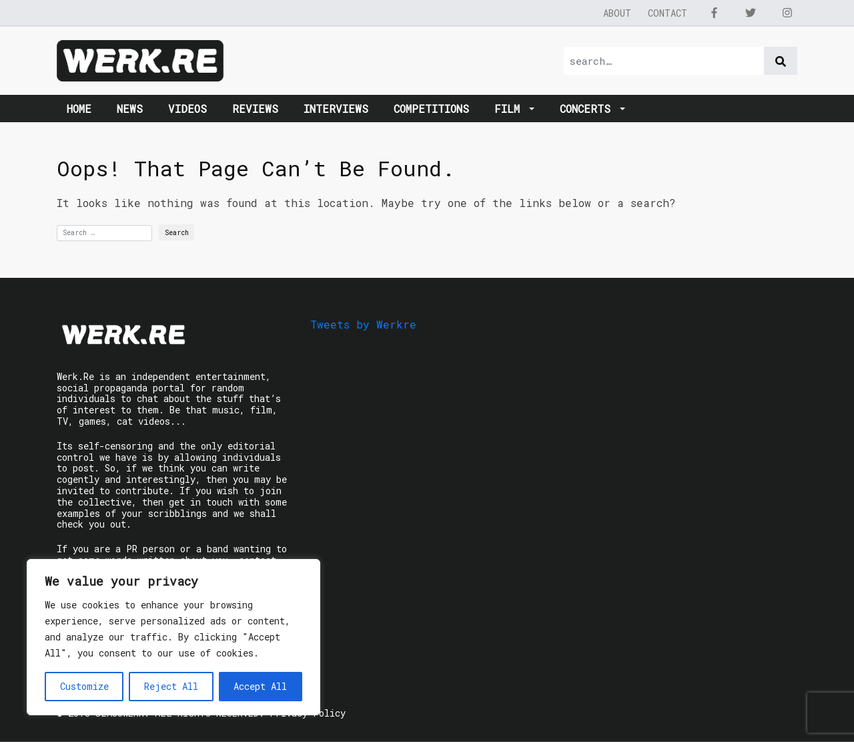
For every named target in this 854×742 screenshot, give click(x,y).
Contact (667, 13)
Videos (187, 109)
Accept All (260, 686)
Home (79, 109)
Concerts (588, 109)
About (617, 13)
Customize (84, 686)
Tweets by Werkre (363, 324)
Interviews (336, 109)
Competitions (431, 109)
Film (510, 109)
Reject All (171, 686)
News (130, 109)
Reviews (255, 109)
